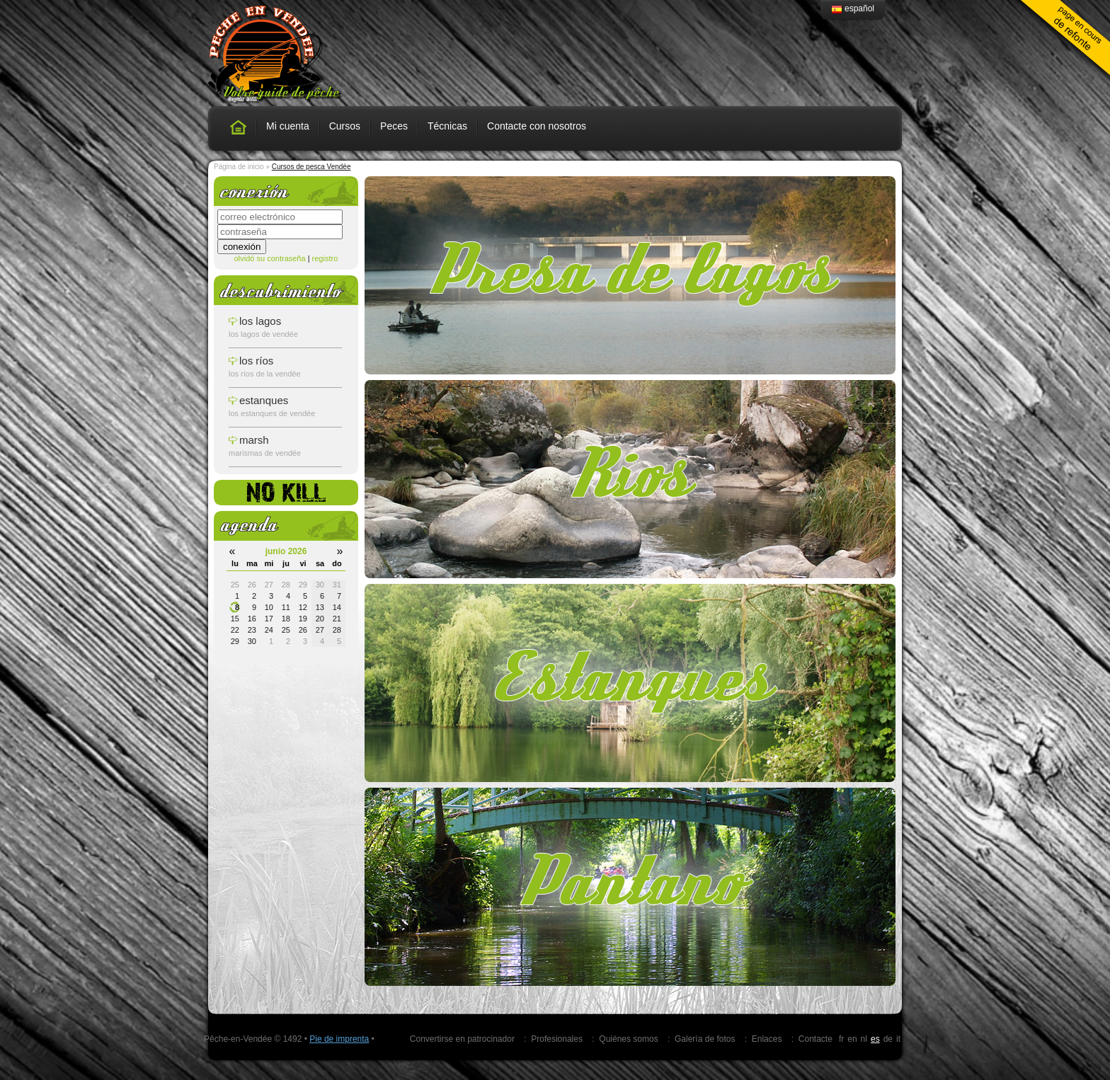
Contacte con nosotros (536, 126)
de (888, 1039)
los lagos (260, 321)
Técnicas (447, 126)
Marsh (254, 440)
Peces (394, 126)
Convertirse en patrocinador (462, 1039)
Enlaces (767, 1039)
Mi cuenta (287, 126)
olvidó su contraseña (270, 258)
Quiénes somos (628, 1039)
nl (864, 1039)
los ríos (256, 361)
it (898, 1039)
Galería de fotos (705, 1039)
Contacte (815, 1039)
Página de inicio (239, 167)
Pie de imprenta (339, 1039)
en (852, 1039)
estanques (263, 400)
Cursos (344, 126)
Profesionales (557, 1039)
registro (325, 258)
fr (841, 1039)
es (875, 1039)
